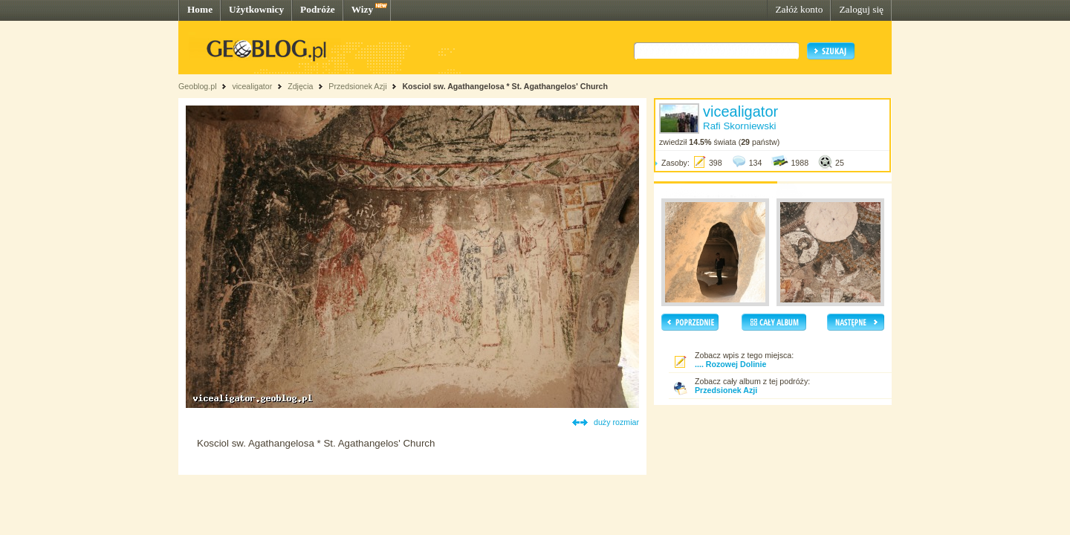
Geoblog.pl (197, 86)
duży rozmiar (616, 422)
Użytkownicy (256, 9)
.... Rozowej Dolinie (731, 364)
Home (200, 9)
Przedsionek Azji (357, 86)
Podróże (317, 9)
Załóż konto (799, 9)
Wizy (362, 9)
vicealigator (252, 86)
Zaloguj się (861, 9)
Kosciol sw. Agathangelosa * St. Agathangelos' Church (505, 86)
